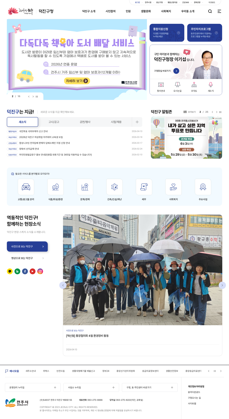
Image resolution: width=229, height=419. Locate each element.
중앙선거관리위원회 (145, 371)
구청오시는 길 (194, 398)
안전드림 (80, 371)
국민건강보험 (32, 371)
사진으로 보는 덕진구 (22, 246)
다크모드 (212, 2)
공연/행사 (85, 122)
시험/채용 (116, 122)
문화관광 (197, 2)
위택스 (66, 371)
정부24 (125, 371)
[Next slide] (33, 96)
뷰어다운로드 (194, 392)
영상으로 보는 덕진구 (22, 258)
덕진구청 (30, 11)
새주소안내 (50, 371)
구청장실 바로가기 (166, 71)
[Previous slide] (29, 96)
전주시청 (148, 2)
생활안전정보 (191, 371)
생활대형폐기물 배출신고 (103, 371)
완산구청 (159, 2)
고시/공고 (53, 122)
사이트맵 (192, 403)
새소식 (22, 122)
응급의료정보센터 (170, 371)
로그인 (137, 2)
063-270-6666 (95, 400)
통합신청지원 (172, 2)
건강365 (185, 2)
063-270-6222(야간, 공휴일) (129, 400)
